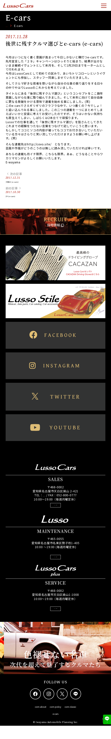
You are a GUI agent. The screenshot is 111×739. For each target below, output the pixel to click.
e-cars (55, 727)
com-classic (70, 720)
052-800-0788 (44, 499)
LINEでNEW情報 (103, 717)
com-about (40, 720)
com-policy (55, 720)
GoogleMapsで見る (55, 510)
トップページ (15, 25)
